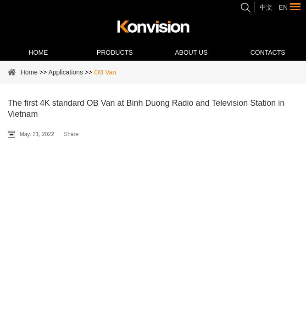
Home (38, 52)
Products (115, 52)
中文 (266, 7)
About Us (191, 52)
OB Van (105, 72)
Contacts (267, 52)
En (283, 7)
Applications (65, 72)
